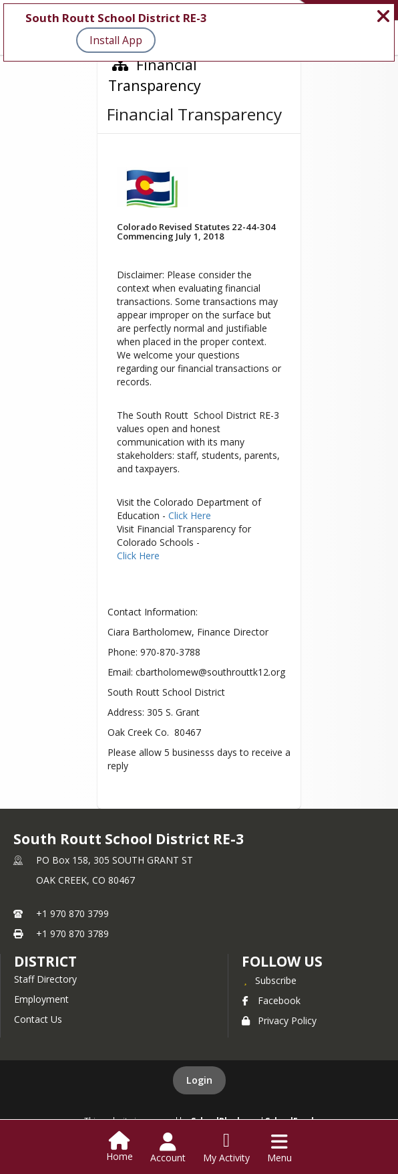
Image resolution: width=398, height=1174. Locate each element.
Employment (41, 999)
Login (199, 1080)
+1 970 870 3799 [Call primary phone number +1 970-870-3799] (72, 913)
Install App (115, 40)
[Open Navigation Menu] (279, 1148)
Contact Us (38, 1019)
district (45, 961)
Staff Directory (45, 979)
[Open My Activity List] (226, 1148)
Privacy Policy (279, 1020)
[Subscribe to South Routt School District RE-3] (269, 980)
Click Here (189, 515)
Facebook (271, 1000)
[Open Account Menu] (168, 1148)
